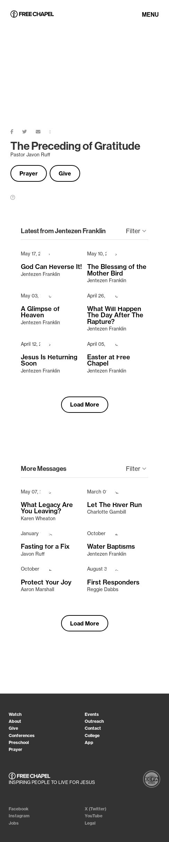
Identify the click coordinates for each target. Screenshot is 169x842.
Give (65, 173)
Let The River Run (114, 505)
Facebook (18, 808)
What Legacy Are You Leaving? (47, 508)
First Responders (113, 582)
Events (92, 714)
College (92, 735)
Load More (84, 404)
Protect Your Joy (46, 582)
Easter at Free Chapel (108, 360)
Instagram (19, 815)
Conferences (22, 735)
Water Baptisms (111, 546)
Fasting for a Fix (45, 546)
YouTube (93, 815)
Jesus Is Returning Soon (49, 360)
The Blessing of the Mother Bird (116, 270)
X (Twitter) (95, 808)
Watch (15, 714)
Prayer (28, 173)
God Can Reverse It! (51, 267)
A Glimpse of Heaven (40, 312)
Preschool (19, 742)
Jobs (14, 823)
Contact (93, 728)
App (89, 742)
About (15, 721)
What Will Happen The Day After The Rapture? (115, 315)
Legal (90, 823)
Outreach (94, 721)
